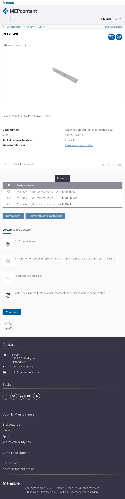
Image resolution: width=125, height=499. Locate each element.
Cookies (63, 492)
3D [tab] (28, 45)
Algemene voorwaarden (84, 492)
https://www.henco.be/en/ (79, 145)
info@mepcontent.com (25, 372)
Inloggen (106, 18)
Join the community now (17, 442)
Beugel (42, 26)
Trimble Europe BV (66, 487)
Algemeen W (30, 26)
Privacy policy (48, 492)
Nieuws (7, 430)
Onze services (11, 463)
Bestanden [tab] (62, 178)
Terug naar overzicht (113, 26)
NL (115, 18)
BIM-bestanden (13, 26)
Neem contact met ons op (18, 469)
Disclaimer (33, 492)
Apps (6, 436)
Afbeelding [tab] (12, 45)
